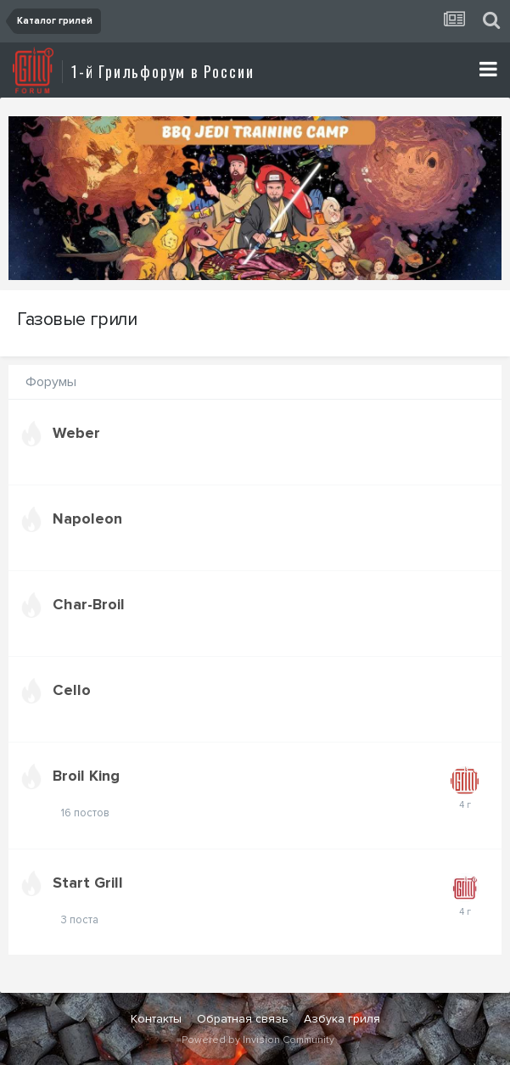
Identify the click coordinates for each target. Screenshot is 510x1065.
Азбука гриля (342, 1019)
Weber (76, 432)
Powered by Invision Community (258, 1040)
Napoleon (87, 518)
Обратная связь (243, 1019)
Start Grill (88, 882)
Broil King (86, 775)
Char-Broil (89, 604)
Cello (72, 690)
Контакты (156, 1019)
